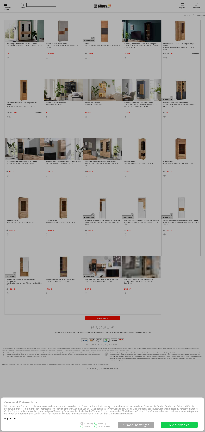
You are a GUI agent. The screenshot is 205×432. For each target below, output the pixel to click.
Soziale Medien (104, 426)
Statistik (87, 426)
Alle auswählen (179, 425)
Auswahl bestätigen (136, 425)
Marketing (102, 423)
